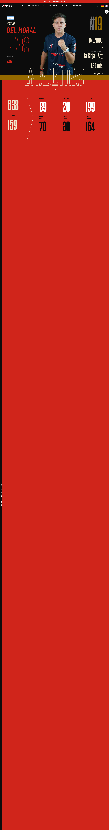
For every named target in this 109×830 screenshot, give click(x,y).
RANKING (31, 6)
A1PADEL (24, 6)
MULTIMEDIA (64, 6)
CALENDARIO (39, 6)
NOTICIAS (55, 6)
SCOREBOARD (73, 6)
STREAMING (83, 6)
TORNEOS (48, 6)
